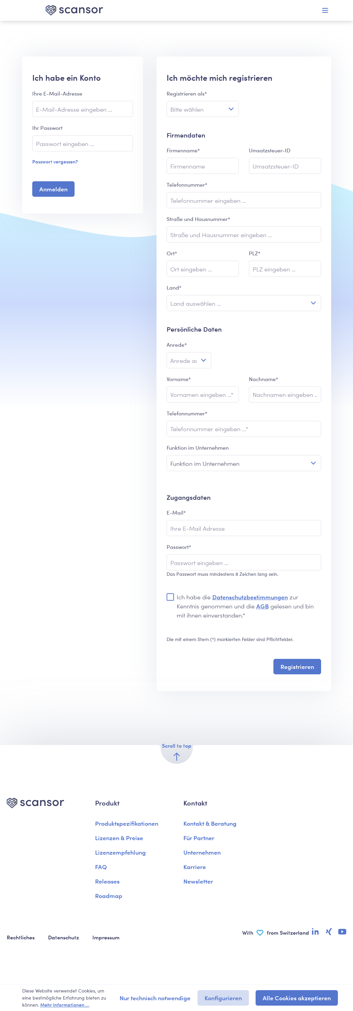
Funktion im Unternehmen (198, 447)
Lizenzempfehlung (120, 852)
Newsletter (198, 881)
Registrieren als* (187, 93)
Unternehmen (202, 852)
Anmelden (53, 189)
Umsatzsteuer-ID (270, 150)
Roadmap (108, 895)
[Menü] (325, 10)
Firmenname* (183, 150)
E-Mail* (176, 512)
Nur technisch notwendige (155, 998)
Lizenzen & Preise (119, 837)
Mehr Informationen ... (64, 1004)
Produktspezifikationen (126, 823)
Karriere (194, 866)
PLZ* (254, 253)
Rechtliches (21, 937)
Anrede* (177, 344)
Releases (107, 881)
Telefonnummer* (187, 184)
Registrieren (297, 666)
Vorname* (179, 378)
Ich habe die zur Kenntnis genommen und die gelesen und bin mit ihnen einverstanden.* (245, 606)
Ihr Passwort (47, 127)
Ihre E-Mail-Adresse (57, 93)
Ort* (172, 253)
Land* (174, 287)
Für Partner (198, 837)
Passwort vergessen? (55, 161)
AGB (262, 606)
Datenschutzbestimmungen (250, 597)
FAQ (101, 866)
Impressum (106, 937)
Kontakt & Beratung (209, 823)
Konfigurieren (223, 998)
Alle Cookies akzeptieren (297, 998)
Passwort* (179, 546)
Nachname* (263, 378)
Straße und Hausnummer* (198, 218)
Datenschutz (63, 937)
